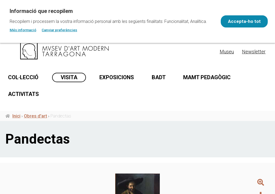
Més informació (23, 30)
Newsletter (254, 51)
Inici (16, 121)
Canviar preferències (59, 30)
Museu (227, 51)
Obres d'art (35, 121)
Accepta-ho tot (241, 21)
